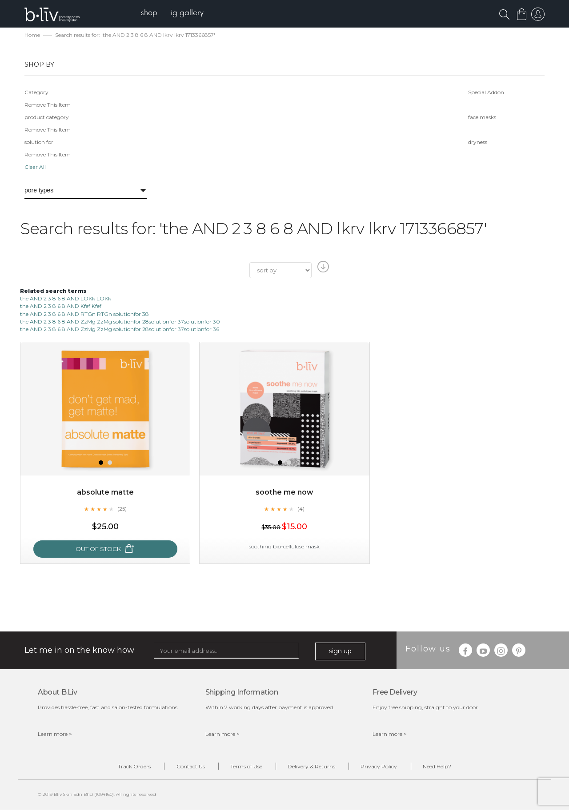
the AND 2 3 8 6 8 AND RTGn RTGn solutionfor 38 (84, 314)
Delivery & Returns (313, 767)
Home (32, 35)
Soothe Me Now (284, 493)
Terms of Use (245, 767)
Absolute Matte (105, 493)
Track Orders (128, 767)
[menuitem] (150, 13)
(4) (301, 510)
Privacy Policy (383, 767)
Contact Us (186, 767)
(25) (121, 510)
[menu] (174, 13)
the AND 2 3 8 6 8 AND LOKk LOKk (65, 299)
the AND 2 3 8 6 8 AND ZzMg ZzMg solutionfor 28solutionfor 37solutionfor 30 (120, 322)
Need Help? (443, 767)
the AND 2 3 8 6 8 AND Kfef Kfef (60, 307)
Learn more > (55, 734)
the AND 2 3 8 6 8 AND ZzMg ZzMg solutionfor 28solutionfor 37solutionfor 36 (119, 329)
